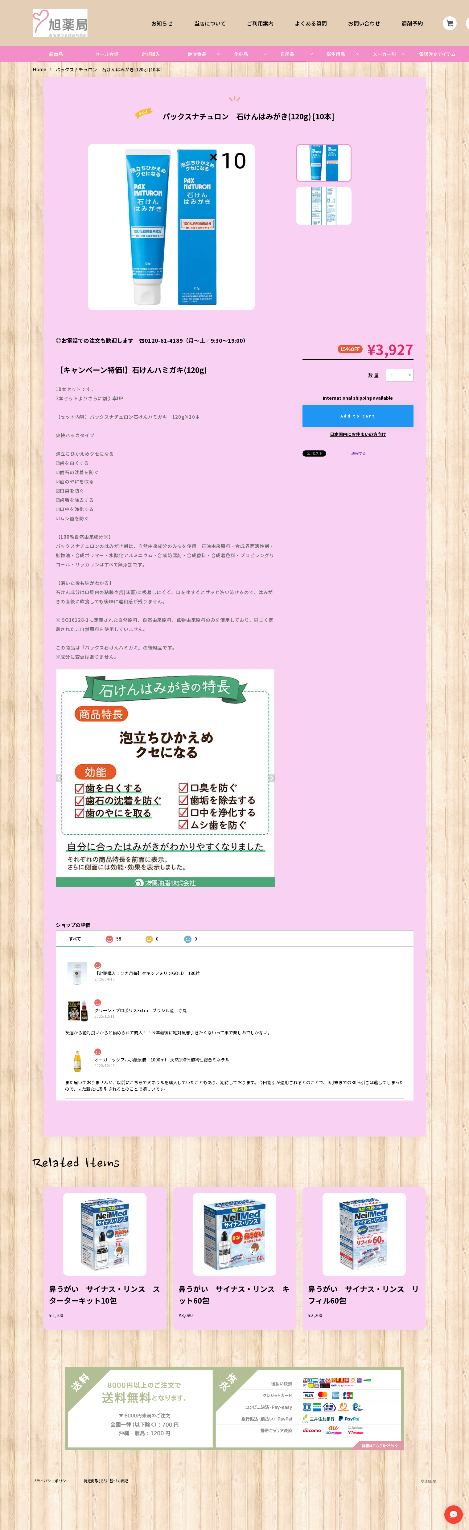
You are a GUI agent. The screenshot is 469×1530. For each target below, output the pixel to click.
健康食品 (197, 54)
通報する (358, 453)
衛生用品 (336, 54)
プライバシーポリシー (51, 1481)
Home (39, 69)
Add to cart (358, 415)
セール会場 (106, 54)
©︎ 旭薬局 (428, 1481)
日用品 (287, 54)
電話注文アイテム (437, 54)
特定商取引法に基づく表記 (106, 1481)
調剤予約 (412, 23)
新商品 (56, 54)
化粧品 (241, 54)
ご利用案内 (260, 23)
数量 (374, 375)
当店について (210, 23)
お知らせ (162, 23)
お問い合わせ (364, 23)
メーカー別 (384, 54)
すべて (75, 939)
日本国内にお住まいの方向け (358, 434)
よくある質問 (311, 23)
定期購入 (151, 54)
